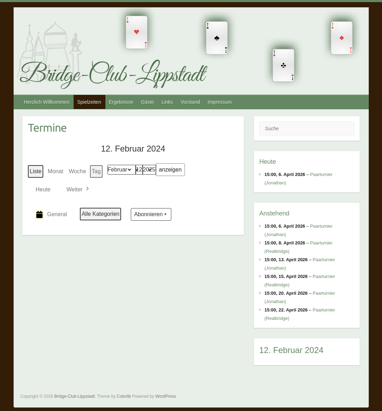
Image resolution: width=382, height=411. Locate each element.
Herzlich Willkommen (47, 102)
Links (167, 102)
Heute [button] (43, 189)
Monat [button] (55, 171)
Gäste (147, 102)
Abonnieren (151, 214)
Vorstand (190, 102)
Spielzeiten (89, 102)
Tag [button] (96, 171)
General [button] (51, 215)
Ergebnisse (121, 102)
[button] (78, 189)
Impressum (220, 102)
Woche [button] (77, 171)
